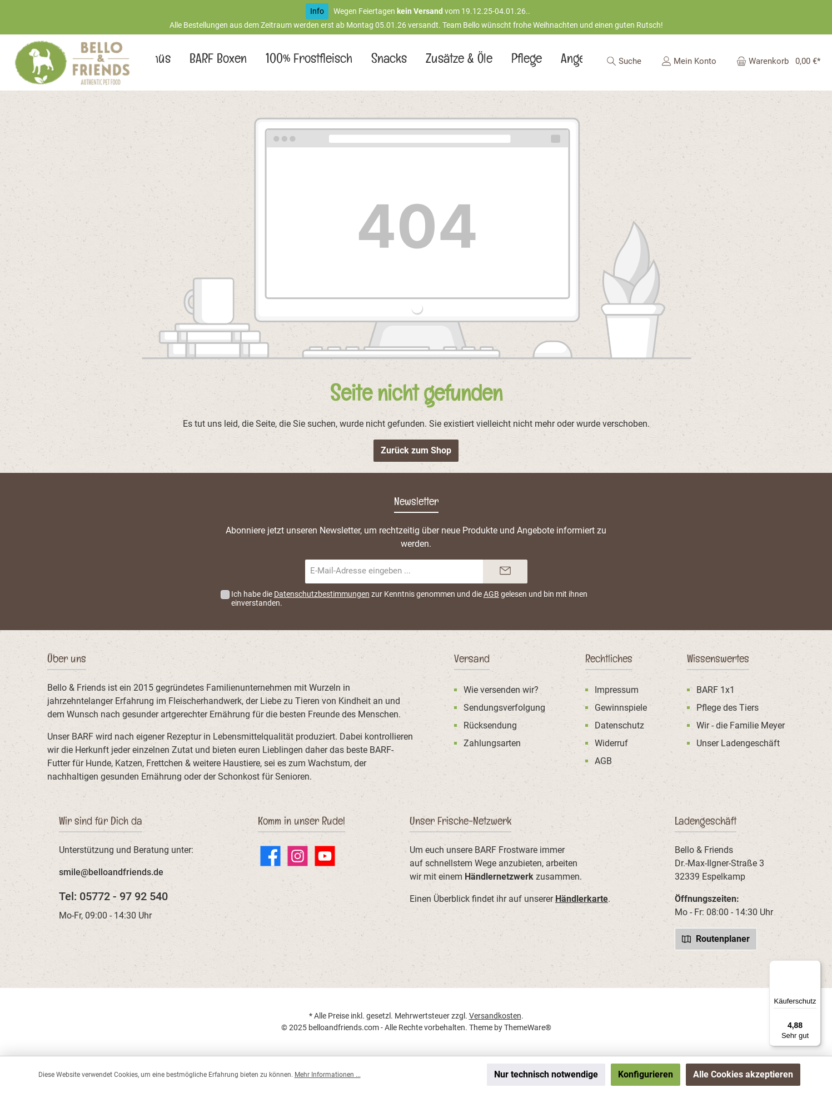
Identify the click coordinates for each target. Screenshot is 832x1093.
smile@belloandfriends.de (111, 872)
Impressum (617, 690)
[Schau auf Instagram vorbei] (297, 856)
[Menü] (814, 967)
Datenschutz (619, 725)
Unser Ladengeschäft (738, 743)
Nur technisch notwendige (546, 1074)
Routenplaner (716, 938)
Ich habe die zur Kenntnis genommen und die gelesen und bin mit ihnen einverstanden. (409, 599)
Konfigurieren (645, 1074)
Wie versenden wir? (501, 690)
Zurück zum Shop (416, 450)
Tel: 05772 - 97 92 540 (113, 896)
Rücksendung (490, 725)
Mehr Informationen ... (328, 1075)
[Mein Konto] (689, 61)
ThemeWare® (527, 1027)
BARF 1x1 (715, 690)
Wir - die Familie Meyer (740, 725)
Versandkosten (495, 1015)
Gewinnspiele (621, 707)
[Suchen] (624, 61)
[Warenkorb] (775, 61)
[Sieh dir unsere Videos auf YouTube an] (324, 856)
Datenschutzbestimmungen (322, 594)
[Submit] (505, 571)
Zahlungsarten (492, 743)
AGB (491, 594)
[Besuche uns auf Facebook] (270, 856)
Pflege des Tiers (727, 707)
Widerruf (611, 743)
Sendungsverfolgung (504, 707)
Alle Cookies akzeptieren (743, 1074)
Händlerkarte (581, 899)
